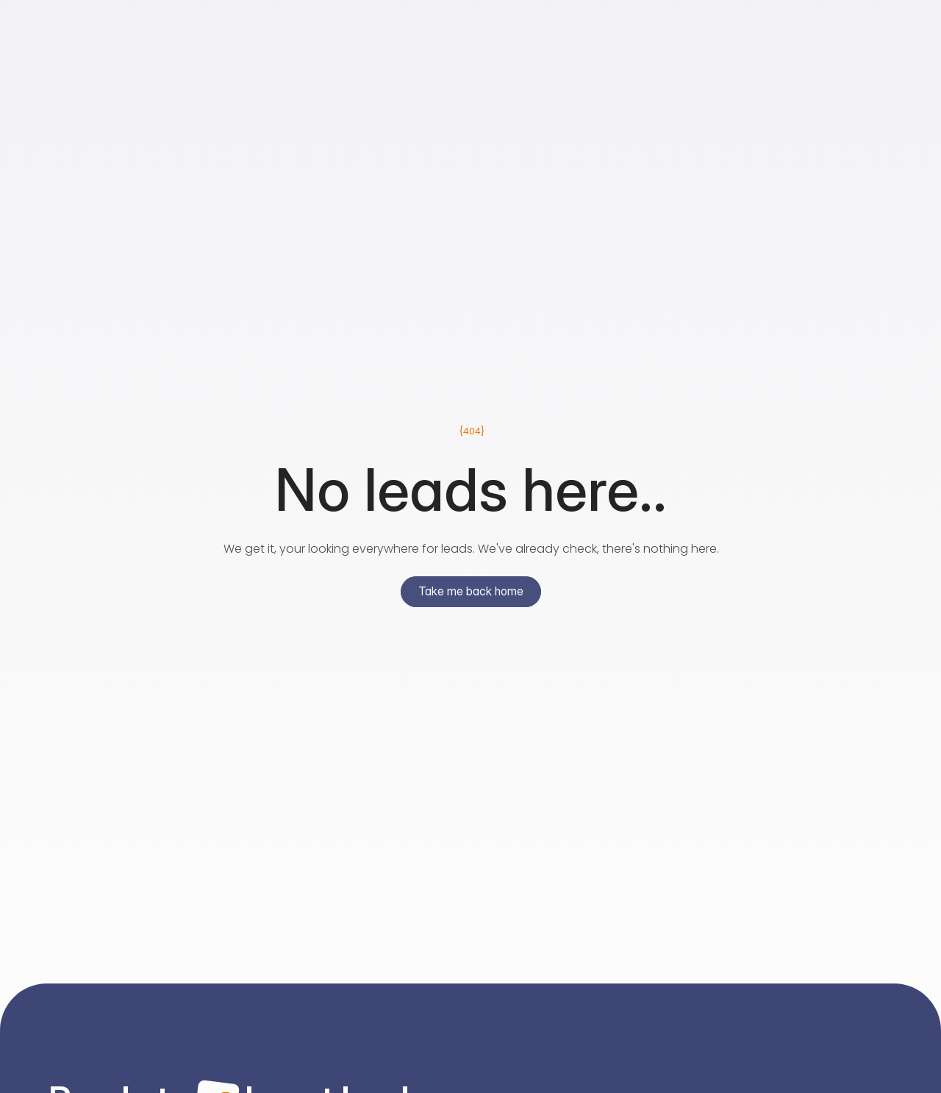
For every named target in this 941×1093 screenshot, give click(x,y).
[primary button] (471, 594)
